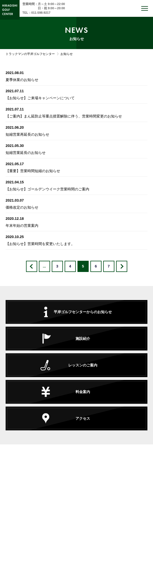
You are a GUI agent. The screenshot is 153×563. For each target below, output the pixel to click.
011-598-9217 (41, 12)
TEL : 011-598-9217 (76, 495)
